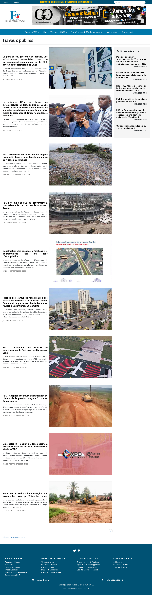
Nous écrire (40, 580)
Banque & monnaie (13, 567)
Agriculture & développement (88, 564)
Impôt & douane (11, 570)
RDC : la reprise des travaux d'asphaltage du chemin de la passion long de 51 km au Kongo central (25, 398)
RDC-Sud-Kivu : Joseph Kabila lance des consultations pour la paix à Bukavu (131, 74)
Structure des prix (120, 567)
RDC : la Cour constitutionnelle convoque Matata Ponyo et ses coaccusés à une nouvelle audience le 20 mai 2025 (131, 114)
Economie (9, 564)
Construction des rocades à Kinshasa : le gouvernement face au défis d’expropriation (25, 254)
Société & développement (87, 570)
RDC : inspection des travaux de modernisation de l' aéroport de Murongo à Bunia (25, 350)
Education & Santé (120, 564)
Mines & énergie (47, 562)
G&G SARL (85, 588)
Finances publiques (12, 562)
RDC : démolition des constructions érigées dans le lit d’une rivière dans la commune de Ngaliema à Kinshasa (25, 157)
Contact (16, 2)
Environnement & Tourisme (88, 562)
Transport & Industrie (49, 570)
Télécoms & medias (49, 564)
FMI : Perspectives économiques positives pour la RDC (131, 100)
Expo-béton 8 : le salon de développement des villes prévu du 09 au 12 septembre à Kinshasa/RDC (25, 447)
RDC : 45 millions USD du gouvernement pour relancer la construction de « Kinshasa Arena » (25, 205)
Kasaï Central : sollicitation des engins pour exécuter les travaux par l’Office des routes (25, 494)
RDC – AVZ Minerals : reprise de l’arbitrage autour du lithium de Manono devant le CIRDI (131, 88)
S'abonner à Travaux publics (13, 537)
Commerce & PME (12, 575)
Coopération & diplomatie (87, 567)
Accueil (6, 2)
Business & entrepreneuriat (16, 572)
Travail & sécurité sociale (51, 572)
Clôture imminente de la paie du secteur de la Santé (131, 127)
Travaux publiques (48, 567)
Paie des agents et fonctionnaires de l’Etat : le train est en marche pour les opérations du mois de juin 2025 (131, 60)
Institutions (117, 562)
